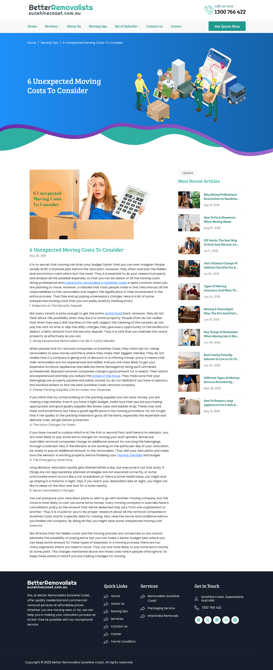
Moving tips (96, 26)
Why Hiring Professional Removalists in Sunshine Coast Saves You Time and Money (221, 196)
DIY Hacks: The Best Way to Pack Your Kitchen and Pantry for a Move (221, 242)
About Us (72, 26)
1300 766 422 (211, 607)
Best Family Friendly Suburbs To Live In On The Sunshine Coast (221, 357)
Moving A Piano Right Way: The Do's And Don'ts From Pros (221, 311)
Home (31, 26)
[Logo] (60, 9)
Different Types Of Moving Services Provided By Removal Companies (221, 380)
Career (172, 26)
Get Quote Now (227, 26)
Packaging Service (161, 608)
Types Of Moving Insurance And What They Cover (221, 288)
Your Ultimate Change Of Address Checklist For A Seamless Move (221, 265)
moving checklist (129, 455)
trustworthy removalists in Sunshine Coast (95, 283)
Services (50, 26)
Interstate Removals (163, 616)
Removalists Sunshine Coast (164, 598)
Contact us (151, 26)
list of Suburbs (123, 26)
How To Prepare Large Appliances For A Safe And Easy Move (221, 403)
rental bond (113, 313)
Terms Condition (123, 641)
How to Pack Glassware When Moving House (219, 219)
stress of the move (105, 376)
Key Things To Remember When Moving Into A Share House (222, 334)
